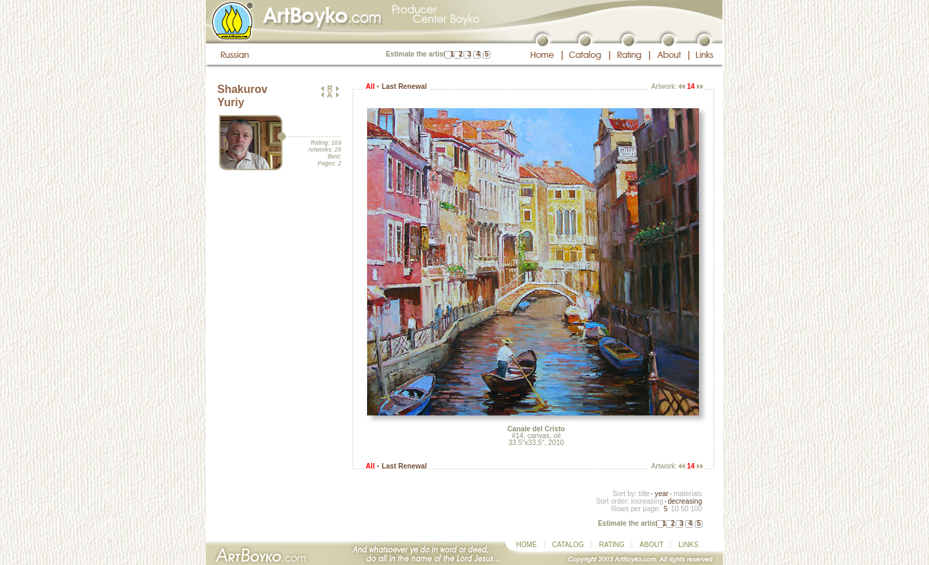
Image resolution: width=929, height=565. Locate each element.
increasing (647, 501)
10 (674, 509)
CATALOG (568, 544)
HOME (526, 544)
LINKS (688, 544)
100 (696, 509)
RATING (612, 544)
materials (688, 493)
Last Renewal (404, 86)
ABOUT (651, 544)
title (644, 493)
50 (684, 509)
